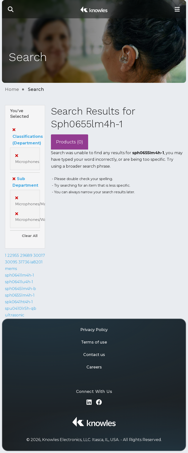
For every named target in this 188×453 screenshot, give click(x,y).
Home (12, 89)
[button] (11, 9)
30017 (39, 255)
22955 (13, 255)
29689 (26, 255)
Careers (94, 367)
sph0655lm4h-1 (20, 295)
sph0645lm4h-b (20, 288)
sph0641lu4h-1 (19, 282)
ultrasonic (14, 315)
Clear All (29, 236)
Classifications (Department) (27, 136)
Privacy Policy (94, 329)
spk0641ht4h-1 (19, 302)
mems (11, 268)
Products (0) (69, 142)
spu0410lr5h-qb (20, 308)
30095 (11, 262)
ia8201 (36, 262)
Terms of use (94, 342)
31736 (23, 262)
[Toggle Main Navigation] (177, 9)
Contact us (94, 354)
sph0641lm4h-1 (19, 275)
